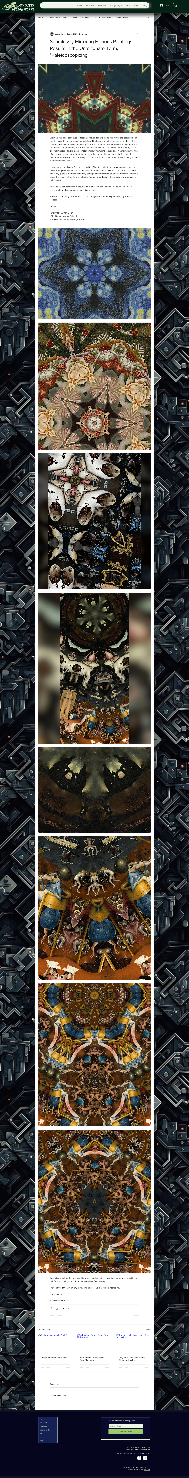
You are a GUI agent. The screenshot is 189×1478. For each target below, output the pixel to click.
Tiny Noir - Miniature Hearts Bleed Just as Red (132, 1358)
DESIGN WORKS (23, 9)
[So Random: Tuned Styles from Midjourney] (94, 1344)
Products (43, 1426)
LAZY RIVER (25, 5)
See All (148, 1329)
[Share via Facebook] (51, 1308)
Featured (43, 1422)
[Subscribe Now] (125, 1431)
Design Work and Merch (58, 17)
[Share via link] (69, 1308)
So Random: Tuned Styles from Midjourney (92, 1358)
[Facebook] (139, 1458)
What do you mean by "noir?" (54, 1357)
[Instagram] (145, 1458)
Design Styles (45, 1430)
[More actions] (137, 34)
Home (42, 1419)
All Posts (41, 17)
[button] (175, 5)
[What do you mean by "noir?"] (55, 1344)
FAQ (41, 1433)
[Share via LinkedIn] (63, 1308)
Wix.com (147, 1470)
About (42, 1437)
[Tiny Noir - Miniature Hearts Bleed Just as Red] (133, 1344)
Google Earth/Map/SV (103, 17)
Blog (41, 1441)
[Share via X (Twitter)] (57, 1308)
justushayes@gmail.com (140, 1449)
